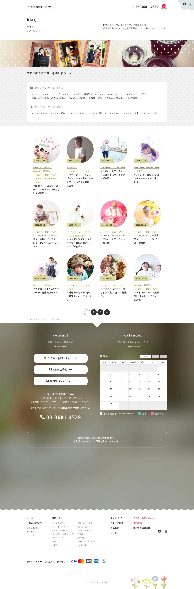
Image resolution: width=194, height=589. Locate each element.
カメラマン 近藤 (149, 113)
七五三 (143, 94)
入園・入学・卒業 (40, 98)
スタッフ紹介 (116, 523)
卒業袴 (92, 98)
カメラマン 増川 (94, 113)
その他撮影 (133, 98)
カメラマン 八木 (39, 113)
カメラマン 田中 (58, 113)
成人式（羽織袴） (77, 98)
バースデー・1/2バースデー (108, 94)
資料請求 (137, 523)
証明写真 (81, 538)
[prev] (155, 356)
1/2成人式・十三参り (115, 98)
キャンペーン (116, 518)
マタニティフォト (40, 94)
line (184, 4)
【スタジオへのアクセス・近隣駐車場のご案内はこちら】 (60, 408)
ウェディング (130, 94)
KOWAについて (34, 523)
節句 (100, 98)
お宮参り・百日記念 (82, 94)
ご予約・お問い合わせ (144, 518)
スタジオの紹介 (33, 528)
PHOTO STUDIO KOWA (40, 7)
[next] (163, 356)
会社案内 (30, 532)
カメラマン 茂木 (131, 113)
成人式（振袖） (58, 98)
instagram (190, 4)
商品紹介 (114, 528)
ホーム (30, 518)
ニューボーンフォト (60, 94)
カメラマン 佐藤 (76, 113)
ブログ (113, 533)
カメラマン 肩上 (112, 113)
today (145, 356)
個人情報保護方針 (141, 528)
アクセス (30, 535)
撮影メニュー (58, 518)
